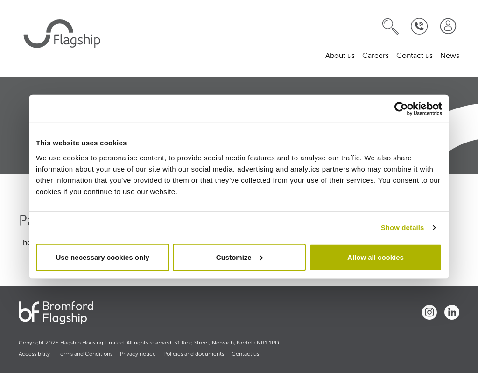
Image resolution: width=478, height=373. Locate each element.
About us (340, 56)
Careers (375, 56)
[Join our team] (447, 26)
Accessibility (34, 354)
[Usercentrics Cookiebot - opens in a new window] (401, 109)
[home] (63, 38)
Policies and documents (193, 354)
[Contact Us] (419, 26)
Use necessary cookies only (102, 257)
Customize (239, 257)
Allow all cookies (375, 257)
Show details (402, 227)
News (449, 56)
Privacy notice (138, 354)
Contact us (414, 56)
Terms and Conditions (84, 354)
